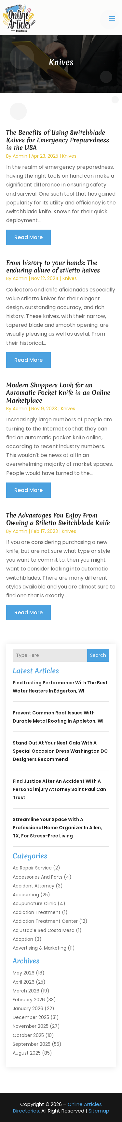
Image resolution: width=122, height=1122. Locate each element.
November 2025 (30, 1026)
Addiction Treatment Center (45, 921)
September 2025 (31, 1044)
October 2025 (28, 1035)
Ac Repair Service (32, 868)
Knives (69, 156)
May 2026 (23, 973)
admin (20, 156)
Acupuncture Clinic (34, 903)
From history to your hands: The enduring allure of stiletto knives (53, 266)
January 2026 (28, 1008)
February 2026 (29, 999)
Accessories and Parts (37, 877)
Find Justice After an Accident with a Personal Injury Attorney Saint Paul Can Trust (59, 789)
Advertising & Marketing (39, 948)
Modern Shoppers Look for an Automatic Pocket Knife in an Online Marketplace (58, 393)
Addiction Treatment (37, 912)
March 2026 (26, 991)
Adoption (23, 939)
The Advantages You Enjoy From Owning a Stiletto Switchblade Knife (58, 519)
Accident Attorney (33, 886)
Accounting (26, 894)
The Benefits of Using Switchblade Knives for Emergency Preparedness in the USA (57, 140)
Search (98, 655)
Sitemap (98, 1110)
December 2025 (31, 1017)
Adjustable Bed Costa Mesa (44, 930)
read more (28, 237)
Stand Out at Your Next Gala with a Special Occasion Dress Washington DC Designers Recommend (60, 751)
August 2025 (27, 1053)
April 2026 (23, 982)
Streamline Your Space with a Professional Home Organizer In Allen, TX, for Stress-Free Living (57, 827)
